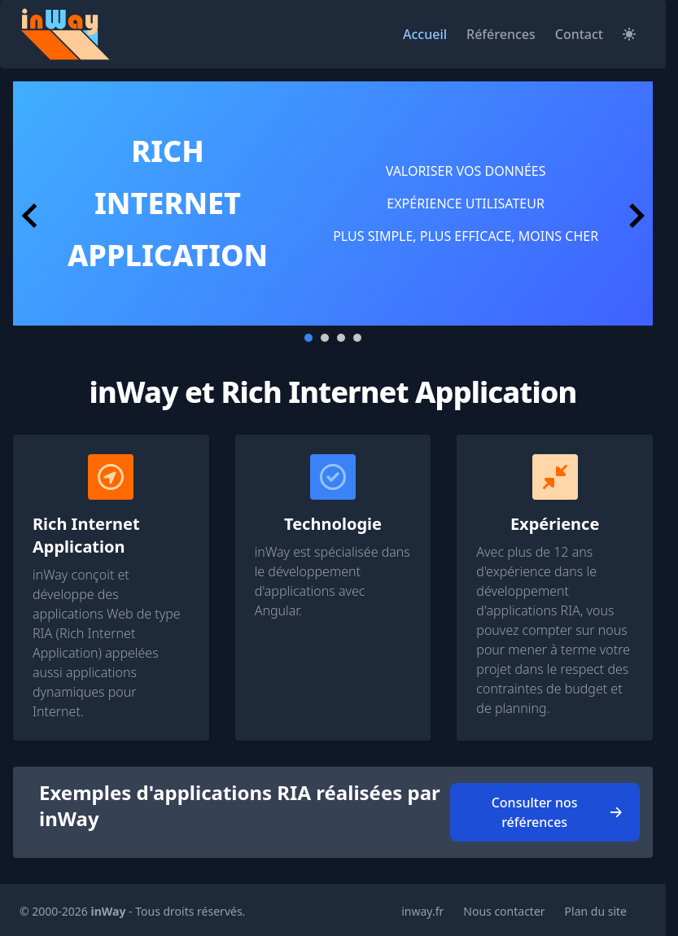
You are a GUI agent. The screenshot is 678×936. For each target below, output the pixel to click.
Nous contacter (504, 911)
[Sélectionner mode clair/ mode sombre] (629, 34)
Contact (579, 34)
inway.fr (422, 911)
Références (501, 34)
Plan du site (596, 911)
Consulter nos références (557, 812)
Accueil (425, 34)
